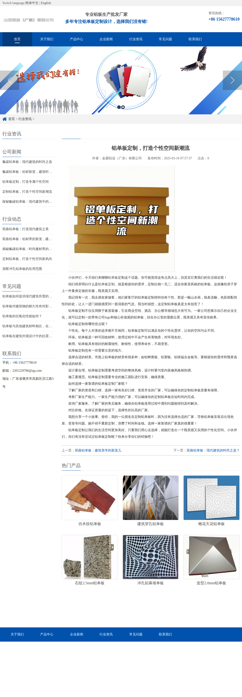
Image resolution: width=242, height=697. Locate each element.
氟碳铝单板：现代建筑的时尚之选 (27, 162)
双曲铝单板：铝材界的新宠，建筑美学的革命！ (37, 239)
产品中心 (76, 39)
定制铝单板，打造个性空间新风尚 (27, 259)
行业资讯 (136, 39)
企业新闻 (106, 39)
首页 (17, 39)
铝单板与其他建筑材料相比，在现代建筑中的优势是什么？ (45, 326)
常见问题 (165, 39)
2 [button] (123, 113)
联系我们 (195, 39)
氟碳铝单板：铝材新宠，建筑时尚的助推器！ (35, 172)
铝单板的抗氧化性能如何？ (22, 316)
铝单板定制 (106, 284)
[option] (121, 87)
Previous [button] (9, 86)
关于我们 (46, 39)
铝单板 (113, 277)
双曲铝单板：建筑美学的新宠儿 (98, 450)
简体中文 (32, 3)
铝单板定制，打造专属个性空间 (25, 181)
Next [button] (232, 86)
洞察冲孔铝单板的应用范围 (22, 269)
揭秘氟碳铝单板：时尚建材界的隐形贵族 (32, 249)
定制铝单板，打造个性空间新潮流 (27, 191)
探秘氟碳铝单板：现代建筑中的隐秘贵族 (32, 201)
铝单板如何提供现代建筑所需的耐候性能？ (33, 296)
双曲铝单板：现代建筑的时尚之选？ (213, 450)
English (46, 3)
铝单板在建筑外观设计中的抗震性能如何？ (33, 336)
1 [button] (119, 113)
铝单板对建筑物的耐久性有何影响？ (28, 306)
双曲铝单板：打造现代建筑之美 (25, 229)
